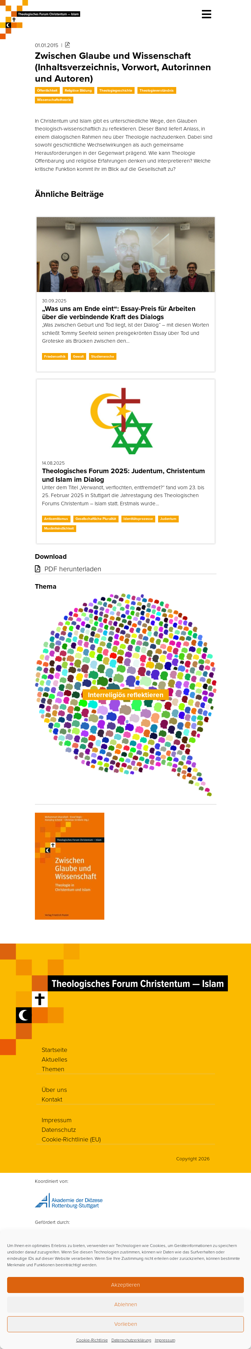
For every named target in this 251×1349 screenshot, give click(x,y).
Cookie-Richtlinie (92, 1340)
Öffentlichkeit (47, 90)
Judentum (168, 518)
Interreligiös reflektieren (125, 695)
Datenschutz (59, 1129)
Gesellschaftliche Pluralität (95, 518)
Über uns (54, 1089)
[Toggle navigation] (206, 14)
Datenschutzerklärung (131, 1340)
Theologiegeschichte (115, 90)
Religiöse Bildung (78, 90)
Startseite (54, 1049)
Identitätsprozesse (138, 518)
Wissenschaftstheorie (54, 99)
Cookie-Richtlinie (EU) (71, 1139)
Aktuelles (54, 1059)
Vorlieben (125, 1324)
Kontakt (52, 1099)
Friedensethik (55, 356)
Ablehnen (125, 1304)
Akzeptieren (125, 1284)
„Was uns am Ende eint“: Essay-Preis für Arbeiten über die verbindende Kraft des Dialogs (118, 312)
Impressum (165, 1340)
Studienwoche (102, 356)
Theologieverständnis (157, 90)
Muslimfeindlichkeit (59, 528)
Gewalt (78, 356)
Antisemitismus (56, 518)
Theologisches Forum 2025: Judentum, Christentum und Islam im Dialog (123, 475)
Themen (53, 1068)
